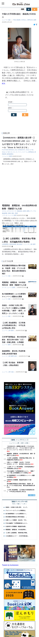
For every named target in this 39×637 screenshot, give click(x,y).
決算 (15, 321)
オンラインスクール (21, 152)
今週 (18, 468)
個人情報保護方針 (15, 631)
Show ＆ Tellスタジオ (8, 152)
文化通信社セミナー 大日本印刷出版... (17, 500)
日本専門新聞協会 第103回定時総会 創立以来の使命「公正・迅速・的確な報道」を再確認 (14, 304)
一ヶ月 (23, 468)
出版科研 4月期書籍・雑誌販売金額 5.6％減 (19, 444)
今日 (13, 468)
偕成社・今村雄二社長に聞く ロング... (17, 472)
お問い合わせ (31, 628)
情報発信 (19, 176)
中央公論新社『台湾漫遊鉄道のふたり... (17, 488)
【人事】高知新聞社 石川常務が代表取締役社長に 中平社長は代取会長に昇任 (13, 290)
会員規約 (26, 631)
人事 (31, 209)
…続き (11, 164)
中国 (14, 20)
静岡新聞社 (10, 154)
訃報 (26, 407)
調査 (9, 178)
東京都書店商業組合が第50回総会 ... (16, 481)
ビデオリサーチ (11, 176)
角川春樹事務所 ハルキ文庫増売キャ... (16, 478)
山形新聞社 (5, 209)
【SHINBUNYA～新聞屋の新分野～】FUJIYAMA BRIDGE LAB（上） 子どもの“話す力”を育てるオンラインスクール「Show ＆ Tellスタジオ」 (21, 412)
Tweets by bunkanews (10, 530)
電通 (16, 178)
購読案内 (14, 628)
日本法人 (24, 20)
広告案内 (22, 628)
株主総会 (19, 209)
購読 (13, 178)
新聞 (10, 156)
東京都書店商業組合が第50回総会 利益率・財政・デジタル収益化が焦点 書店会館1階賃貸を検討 (21, 450)
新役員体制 (12, 209)
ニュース (4, 20)
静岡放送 (31, 152)
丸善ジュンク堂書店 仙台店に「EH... (16, 484)
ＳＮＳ (4, 176)
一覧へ (31, 459)
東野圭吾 (30, 20)
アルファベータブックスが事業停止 (16, 475)
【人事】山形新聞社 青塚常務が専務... (17, 497)
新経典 (18, 20)
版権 (34, 20)
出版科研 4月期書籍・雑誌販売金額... (16, 491)
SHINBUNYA (21, 150)
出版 (9, 20)
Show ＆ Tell (29, 150)
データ (5, 180)
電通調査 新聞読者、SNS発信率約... (16, 494)
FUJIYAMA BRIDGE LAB (9, 150)
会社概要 (6, 628)
